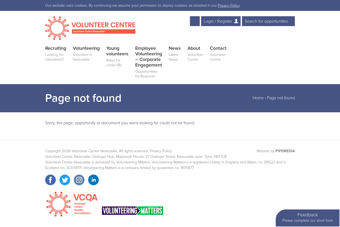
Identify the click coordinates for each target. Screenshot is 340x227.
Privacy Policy (229, 5)
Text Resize (195, 21)
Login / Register (218, 21)
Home (258, 98)
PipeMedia (285, 151)
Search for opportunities (266, 21)
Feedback (307, 217)
